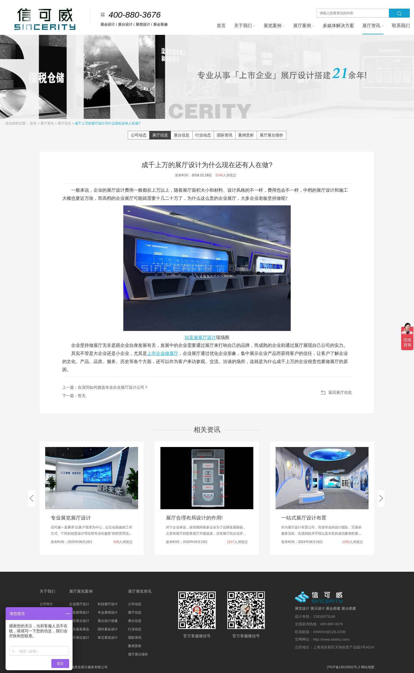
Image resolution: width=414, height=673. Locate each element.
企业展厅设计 (79, 604)
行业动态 (203, 135)
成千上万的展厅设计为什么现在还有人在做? (107, 123)
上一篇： (105, 387)
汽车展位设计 (79, 638)
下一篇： (74, 395)
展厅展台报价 (271, 135)
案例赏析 (246, 135)
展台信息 (181, 135)
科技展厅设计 (108, 604)
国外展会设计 (108, 629)
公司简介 (46, 604)
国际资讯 (224, 135)
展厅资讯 (47, 123)
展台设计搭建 (108, 621)
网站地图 (367, 667)
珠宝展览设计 (108, 638)
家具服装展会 (79, 629)
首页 (33, 123)
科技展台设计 (79, 621)
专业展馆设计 (108, 612)
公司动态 (138, 135)
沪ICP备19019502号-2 (343, 667)
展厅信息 (65, 123)
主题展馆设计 (79, 612)
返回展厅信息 (340, 392)
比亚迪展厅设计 (200, 337)
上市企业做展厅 (162, 353)
